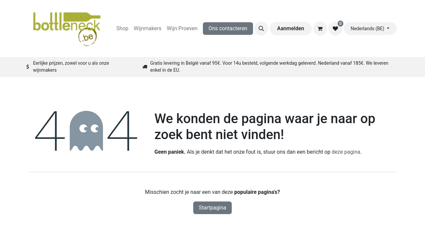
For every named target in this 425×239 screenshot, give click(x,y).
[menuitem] (122, 28)
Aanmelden (290, 28)
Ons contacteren (228, 28)
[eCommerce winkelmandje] (320, 29)
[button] (261, 29)
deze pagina (346, 152)
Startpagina (212, 207)
